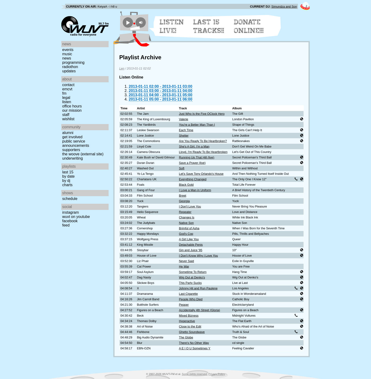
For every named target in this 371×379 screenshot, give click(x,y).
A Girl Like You (189, 239)
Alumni (67, 133)
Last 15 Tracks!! (208, 26)
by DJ (66, 181)
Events (67, 50)
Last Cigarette (188, 294)
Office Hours (72, 106)
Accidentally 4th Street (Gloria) (199, 310)
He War (184, 266)
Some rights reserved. (195, 374)
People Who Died (191, 299)
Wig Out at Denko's (192, 277)
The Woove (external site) (82, 154)
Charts (67, 185)
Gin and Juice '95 (190, 250)
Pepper (184, 304)
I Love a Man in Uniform (195, 190)
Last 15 (67, 172)
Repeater (185, 212)
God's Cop (186, 234)
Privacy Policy (216, 374)
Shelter (184, 135)
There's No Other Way (194, 343)
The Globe (186, 337)
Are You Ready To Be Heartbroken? (203, 141)
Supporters (71, 150)
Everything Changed (192, 179)
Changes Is (186, 217)
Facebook (70, 221)
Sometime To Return (192, 272)
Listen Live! (172, 26)
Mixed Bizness (189, 315)
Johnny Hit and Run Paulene (198, 288)
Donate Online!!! (249, 26)
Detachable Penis (191, 244)
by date (68, 176)
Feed (66, 225)
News (66, 58)
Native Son (186, 223)
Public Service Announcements (75, 143)
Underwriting (72, 158)
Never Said (186, 261)
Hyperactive (187, 321)
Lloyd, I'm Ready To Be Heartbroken (203, 152)
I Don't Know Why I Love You (198, 255)
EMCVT (67, 89)
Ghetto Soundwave (192, 332)
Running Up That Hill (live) (196, 157)
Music (67, 54)
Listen (66, 102)
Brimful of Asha (189, 228)
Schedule (69, 199)
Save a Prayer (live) (192, 163)
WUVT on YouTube (76, 217)
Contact (68, 85)
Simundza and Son (284, 6)
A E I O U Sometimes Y (194, 348)
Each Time (186, 130)
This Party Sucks (190, 283)
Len (121, 68)
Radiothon (70, 67)
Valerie (183, 119)
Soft (181, 168)
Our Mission (72, 110)
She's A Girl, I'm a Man (194, 146)
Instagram (70, 212)
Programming (73, 62)
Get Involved (72, 137)
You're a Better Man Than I (197, 124)
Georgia (184, 201)
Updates (69, 71)
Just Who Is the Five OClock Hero (202, 114)
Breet (182, 195)
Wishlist (68, 119)
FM (64, 93)
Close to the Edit (190, 326)
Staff (65, 115)
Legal (66, 98)
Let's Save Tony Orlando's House (201, 174)
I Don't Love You (190, 206)
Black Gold (186, 184)
